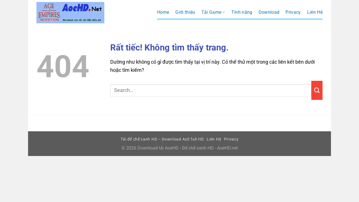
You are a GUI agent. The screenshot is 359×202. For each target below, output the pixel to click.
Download (269, 12)
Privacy (293, 12)
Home (163, 12)
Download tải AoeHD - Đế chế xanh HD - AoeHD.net (187, 148)
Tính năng (241, 12)
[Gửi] (317, 90)
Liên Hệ (315, 12)
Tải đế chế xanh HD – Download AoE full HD (162, 139)
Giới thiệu (185, 12)
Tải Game (213, 12)
